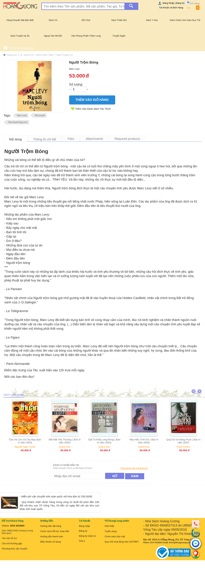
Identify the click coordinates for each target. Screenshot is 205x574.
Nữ (114, 476)
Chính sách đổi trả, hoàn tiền (54, 531)
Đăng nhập (84, 526)
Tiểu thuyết (39, 115)
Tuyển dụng (111, 531)
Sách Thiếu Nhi (119, 20)
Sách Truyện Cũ (64, 55)
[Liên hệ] (195, 554)
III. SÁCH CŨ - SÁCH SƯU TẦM (36, 55)
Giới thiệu (109, 526)
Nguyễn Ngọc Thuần (30, 446)
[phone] (195, 524)
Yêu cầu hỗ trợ (9, 538)
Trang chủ (12, 55)
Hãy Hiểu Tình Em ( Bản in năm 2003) (149, 441)
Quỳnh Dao (70, 446)
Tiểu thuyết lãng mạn (17, 122)
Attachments (94, 139)
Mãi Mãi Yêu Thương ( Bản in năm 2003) (70, 441)
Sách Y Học (152, 20)
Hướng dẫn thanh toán (51, 536)
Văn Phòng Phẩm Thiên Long (86, 35)
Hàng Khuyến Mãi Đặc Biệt (19, 20)
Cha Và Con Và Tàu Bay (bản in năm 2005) (30, 441)
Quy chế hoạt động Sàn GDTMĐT (122, 541)
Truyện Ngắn (119, 35)
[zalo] (195, 533)
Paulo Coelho (189, 446)
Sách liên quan (13, 394)
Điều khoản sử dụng (50, 541)
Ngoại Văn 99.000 (53, 35)
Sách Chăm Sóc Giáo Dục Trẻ (185, 20)
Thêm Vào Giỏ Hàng (92, 100)
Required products (127, 139)
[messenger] (195, 544)
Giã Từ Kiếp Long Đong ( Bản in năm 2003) (109, 441)
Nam (134, 476)
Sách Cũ (53, 20)
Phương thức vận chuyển (14, 548)
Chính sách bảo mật (115, 536)
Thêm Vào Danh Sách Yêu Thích (93, 108)
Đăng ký (83, 531)
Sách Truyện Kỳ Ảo (20, 35)
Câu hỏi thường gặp (12, 543)
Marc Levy (22, 115)
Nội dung (15, 139)
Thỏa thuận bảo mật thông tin (134, 468)
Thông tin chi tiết (44, 139)
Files (71, 139)
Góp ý (82, 541)
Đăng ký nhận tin (87, 536)
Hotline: (13, 525)
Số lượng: (76, 84)
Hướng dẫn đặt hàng (50, 526)
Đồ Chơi (86, 20)
